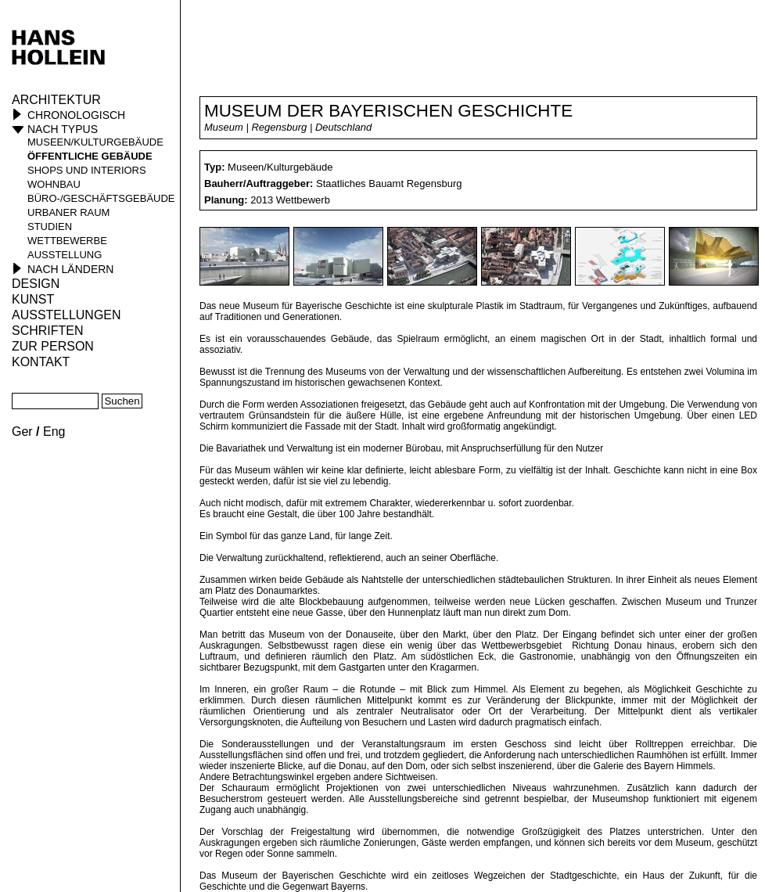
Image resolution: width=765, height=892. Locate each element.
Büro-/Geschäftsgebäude (101, 198)
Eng (54, 431)
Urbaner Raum (68, 212)
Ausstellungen (66, 315)
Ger (22, 431)
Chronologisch (76, 115)
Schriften (48, 330)
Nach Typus (62, 129)
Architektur (56, 99)
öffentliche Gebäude (90, 156)
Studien (49, 226)
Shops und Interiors (86, 170)
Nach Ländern (70, 269)
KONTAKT (41, 362)
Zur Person (53, 346)
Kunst (33, 299)
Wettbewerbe (67, 240)
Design (35, 283)
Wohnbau (54, 184)
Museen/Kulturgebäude (95, 142)
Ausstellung (64, 255)
